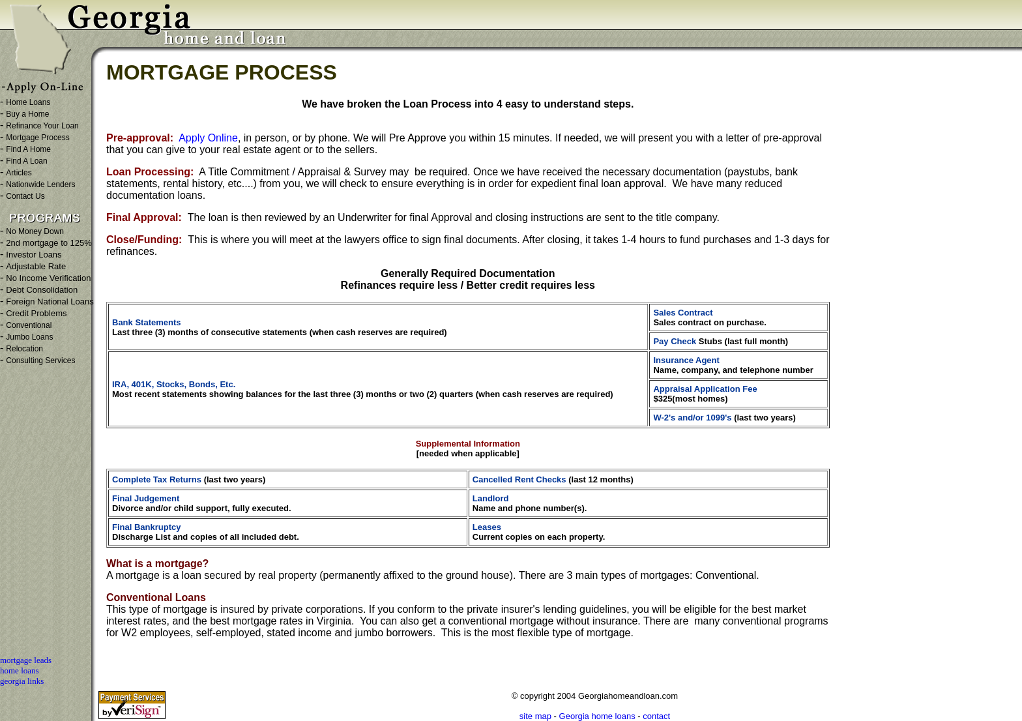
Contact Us (25, 196)
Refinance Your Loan (42, 125)
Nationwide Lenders (40, 184)
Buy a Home (27, 114)
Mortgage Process (37, 137)
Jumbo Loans (29, 337)
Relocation (24, 348)
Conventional (28, 325)
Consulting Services (40, 360)
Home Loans (28, 102)
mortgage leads (25, 660)
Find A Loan (26, 161)
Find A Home (28, 149)
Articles (18, 172)
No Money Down (35, 231)
